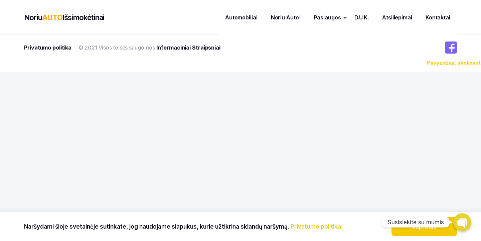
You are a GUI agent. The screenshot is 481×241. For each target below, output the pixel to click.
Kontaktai (438, 17)
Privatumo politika (47, 47)
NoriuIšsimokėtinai (64, 17)
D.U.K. (361, 17)
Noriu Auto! (286, 17)
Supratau (424, 226)
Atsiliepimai (397, 17)
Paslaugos (327, 17)
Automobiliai (241, 17)
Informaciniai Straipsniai (188, 47)
